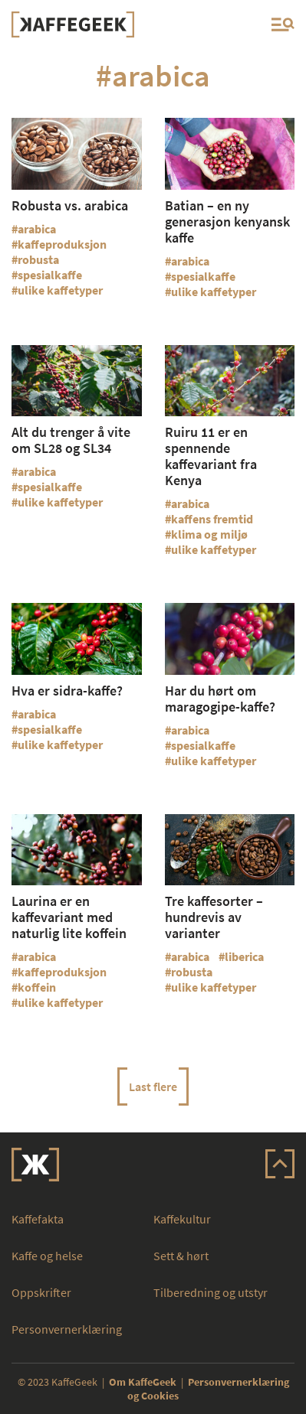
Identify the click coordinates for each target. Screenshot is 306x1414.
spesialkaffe (50, 274)
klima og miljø (209, 534)
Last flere (153, 1086)
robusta (38, 259)
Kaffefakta (38, 1219)
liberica (244, 956)
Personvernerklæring (67, 1329)
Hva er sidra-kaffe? (67, 691)
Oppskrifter (41, 1292)
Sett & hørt (181, 1255)
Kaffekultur (182, 1219)
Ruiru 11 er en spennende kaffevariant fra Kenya (211, 456)
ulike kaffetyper (60, 290)
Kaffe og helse (47, 1255)
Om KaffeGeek (142, 1382)
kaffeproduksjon (62, 244)
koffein (37, 987)
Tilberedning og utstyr (210, 1292)
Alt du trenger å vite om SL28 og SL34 (71, 440)
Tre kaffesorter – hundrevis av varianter (214, 917)
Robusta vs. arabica (70, 205)
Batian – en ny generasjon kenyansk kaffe (227, 221)
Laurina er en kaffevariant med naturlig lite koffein (69, 917)
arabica (37, 228)
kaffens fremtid (212, 518)
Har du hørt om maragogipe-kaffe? (220, 699)
